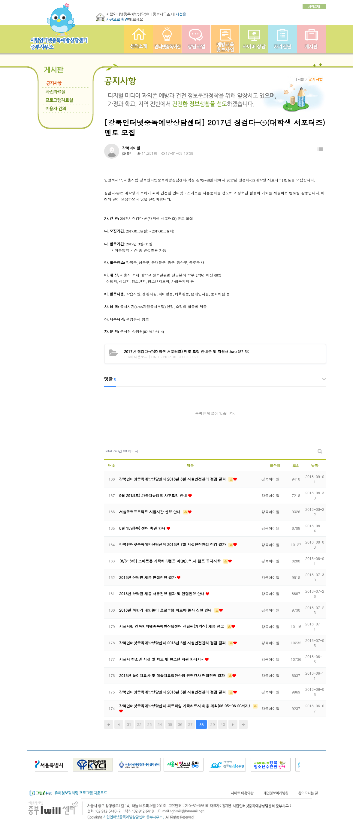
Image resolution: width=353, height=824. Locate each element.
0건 (127, 153)
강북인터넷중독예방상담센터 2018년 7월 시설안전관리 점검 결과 (173, 544)
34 (160, 724)
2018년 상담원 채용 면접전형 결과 (148, 577)
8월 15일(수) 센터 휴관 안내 (143, 528)
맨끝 (243, 724)
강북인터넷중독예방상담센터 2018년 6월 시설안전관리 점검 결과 (173, 642)
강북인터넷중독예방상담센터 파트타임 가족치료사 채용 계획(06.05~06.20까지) (185, 705)
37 (190, 724)
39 (212, 724)
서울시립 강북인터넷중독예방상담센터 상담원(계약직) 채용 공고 (172, 626)
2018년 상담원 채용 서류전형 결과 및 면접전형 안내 (162, 593)
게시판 (311, 39)
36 (180, 724)
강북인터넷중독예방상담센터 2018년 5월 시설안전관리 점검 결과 (173, 691)
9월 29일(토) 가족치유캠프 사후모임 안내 (153, 495)
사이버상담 (254, 39)
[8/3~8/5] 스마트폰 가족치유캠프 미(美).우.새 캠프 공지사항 (170, 560)
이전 (118, 724)
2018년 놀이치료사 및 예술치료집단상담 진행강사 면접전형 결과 (172, 675)
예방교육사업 (225, 39)
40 (223, 724)
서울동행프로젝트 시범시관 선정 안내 (150, 511)
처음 (108, 724)
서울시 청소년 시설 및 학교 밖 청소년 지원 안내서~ (162, 659)
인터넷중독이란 (167, 39)
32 (139, 724)
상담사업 (196, 39)
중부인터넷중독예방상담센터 (138, 39)
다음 (232, 724)
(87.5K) (187, 351)
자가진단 (282, 39)
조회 (296, 465)
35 (170, 724)
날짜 (314, 465)
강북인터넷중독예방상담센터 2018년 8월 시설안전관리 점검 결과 (173, 478)
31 (129, 724)
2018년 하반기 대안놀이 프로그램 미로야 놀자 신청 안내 (166, 610)
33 (149, 724)
